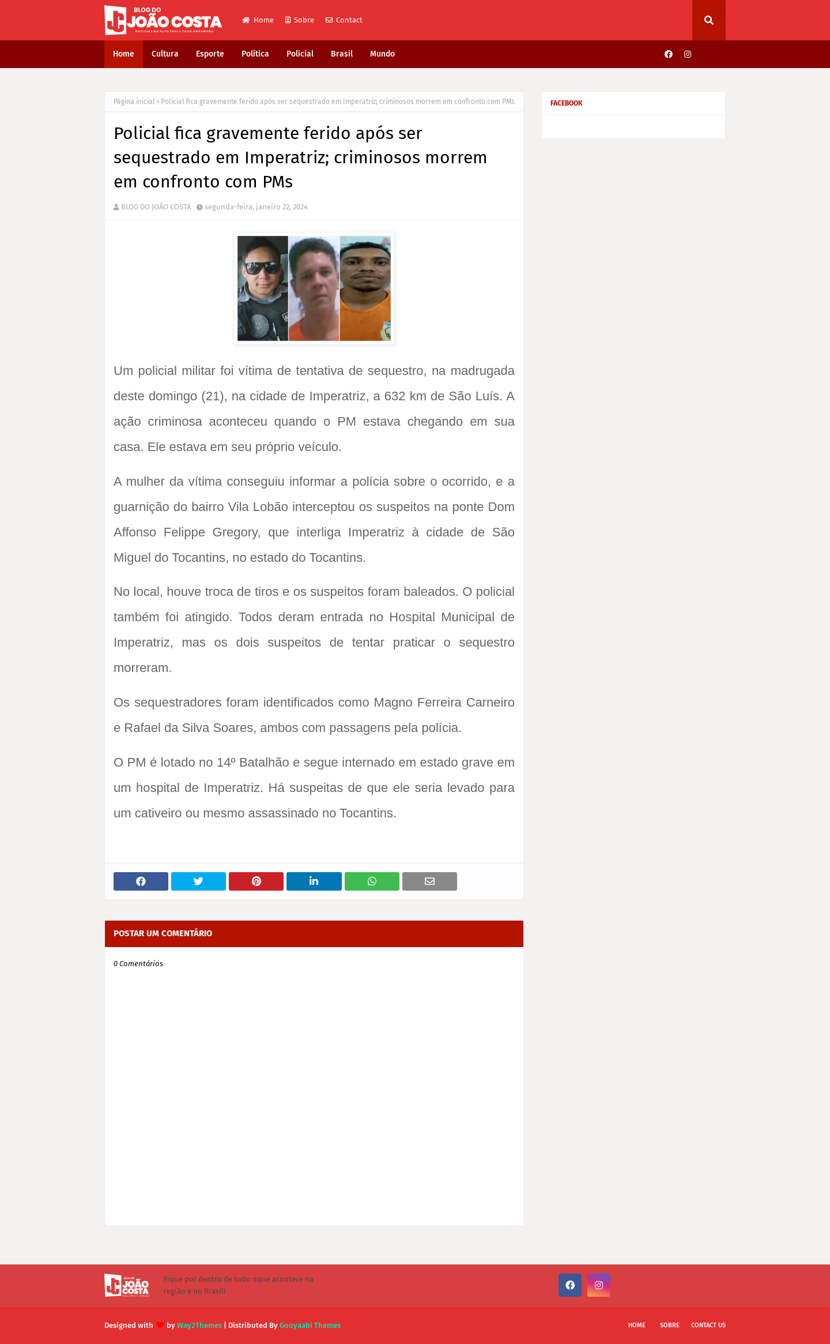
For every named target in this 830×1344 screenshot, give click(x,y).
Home (258, 20)
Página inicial (134, 101)
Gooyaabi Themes (310, 1325)
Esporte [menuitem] (210, 54)
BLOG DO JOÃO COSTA (156, 206)
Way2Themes (199, 1325)
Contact (344, 20)
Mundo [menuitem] (382, 54)
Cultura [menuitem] (165, 54)
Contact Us (708, 1325)
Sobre (299, 20)
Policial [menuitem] (300, 54)
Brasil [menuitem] (342, 54)
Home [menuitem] (123, 54)
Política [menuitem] (255, 54)
